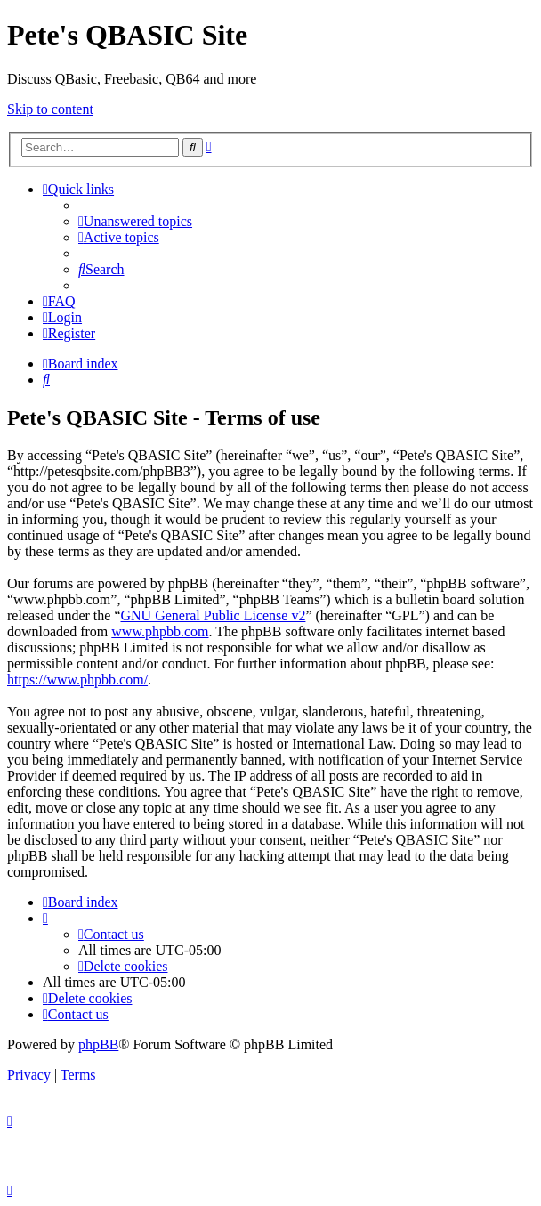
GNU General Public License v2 (212, 615)
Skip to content (50, 109)
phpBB (98, 1044)
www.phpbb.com (159, 631)
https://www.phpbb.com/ (77, 679)
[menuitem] (135, 221)
